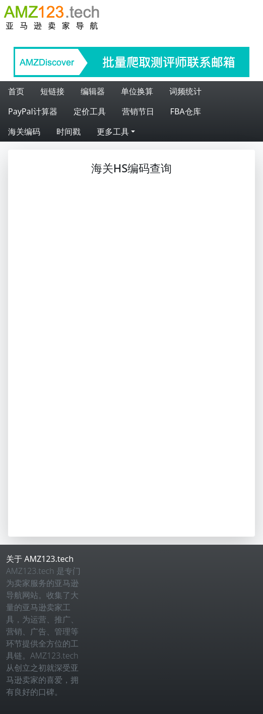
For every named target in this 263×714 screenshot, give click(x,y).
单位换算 (137, 91)
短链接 (52, 91)
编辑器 (93, 91)
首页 (16, 91)
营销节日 (138, 111)
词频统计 (185, 91)
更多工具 (113, 131)
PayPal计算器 (32, 111)
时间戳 (68, 131)
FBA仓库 (185, 111)
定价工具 (90, 111)
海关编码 (24, 131)
